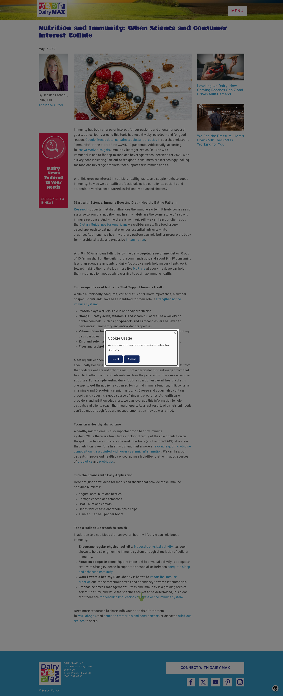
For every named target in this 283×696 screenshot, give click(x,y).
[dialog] (141, 348)
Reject (115, 359)
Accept (132, 359)
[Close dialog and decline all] (175, 332)
